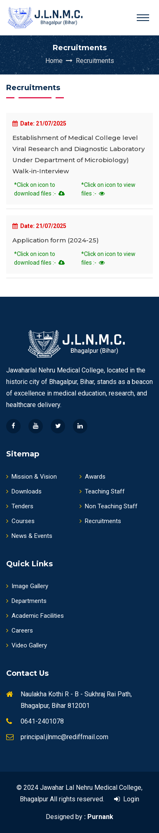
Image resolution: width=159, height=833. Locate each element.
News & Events (29, 536)
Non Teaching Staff (109, 506)
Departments (26, 601)
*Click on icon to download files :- (39, 189)
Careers (19, 630)
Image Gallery (27, 586)
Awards (92, 476)
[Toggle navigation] (143, 18)
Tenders (19, 506)
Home (59, 61)
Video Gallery (26, 645)
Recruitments (95, 61)
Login (126, 799)
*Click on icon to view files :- (108, 189)
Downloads (24, 491)
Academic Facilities (35, 615)
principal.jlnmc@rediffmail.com (64, 737)
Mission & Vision (31, 476)
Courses (20, 521)
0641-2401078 (42, 721)
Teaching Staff (102, 491)
